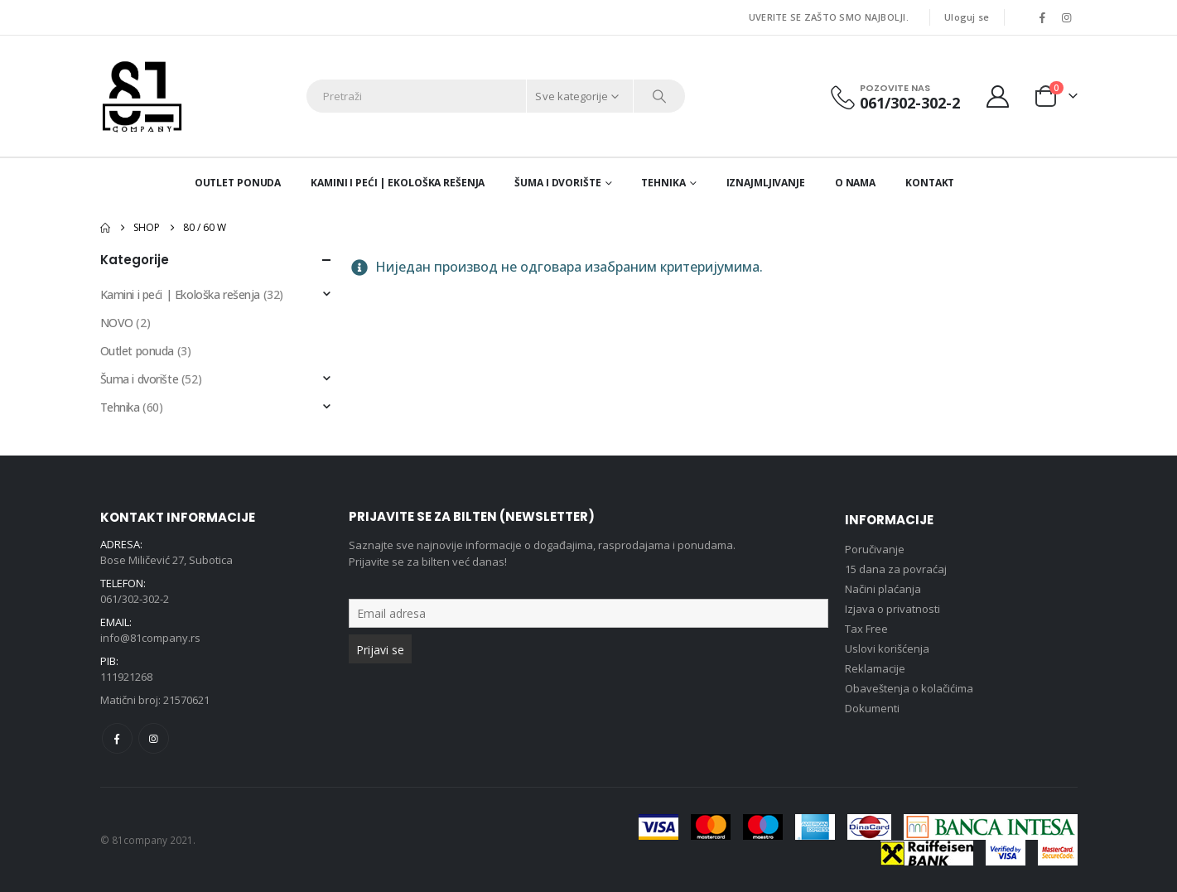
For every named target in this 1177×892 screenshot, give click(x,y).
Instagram (153, 738)
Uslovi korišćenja (887, 648)
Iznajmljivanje (765, 183)
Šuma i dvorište (557, 183)
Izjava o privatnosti (892, 608)
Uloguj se (966, 17)
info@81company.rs (150, 637)
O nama (855, 183)
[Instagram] (1067, 17)
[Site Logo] (142, 96)
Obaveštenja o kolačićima (909, 688)
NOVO (116, 322)
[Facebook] (1043, 17)
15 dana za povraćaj (896, 569)
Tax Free (866, 628)
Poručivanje (874, 549)
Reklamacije (875, 668)
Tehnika (663, 183)
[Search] (659, 96)
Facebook (117, 738)
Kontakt (929, 183)
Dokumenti (872, 708)
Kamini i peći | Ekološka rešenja (398, 183)
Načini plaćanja (883, 588)
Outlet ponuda (238, 183)
